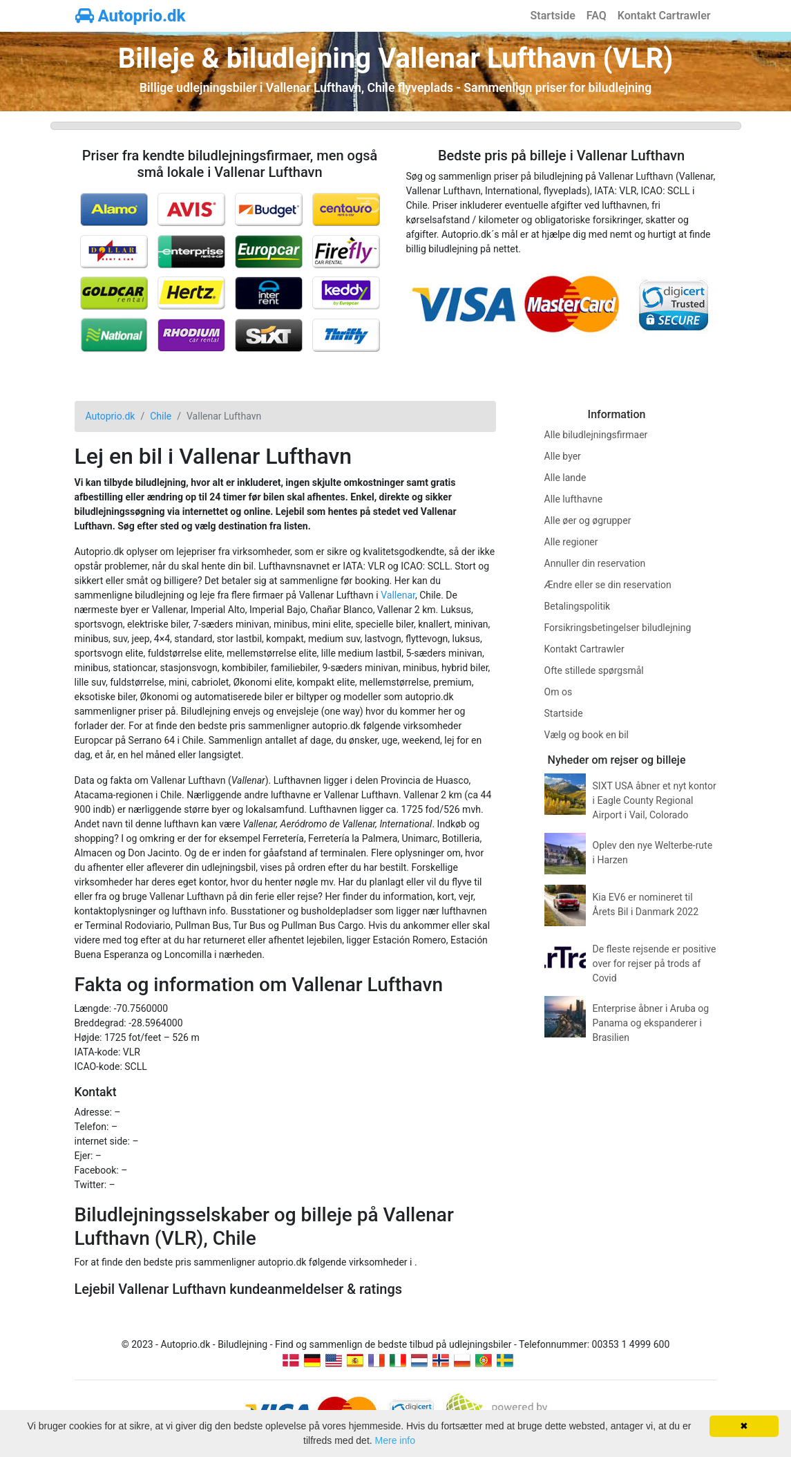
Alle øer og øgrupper (587, 520)
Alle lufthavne (573, 499)
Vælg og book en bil (586, 734)
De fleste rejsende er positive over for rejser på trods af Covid (654, 963)
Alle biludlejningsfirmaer (596, 434)
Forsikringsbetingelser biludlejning (618, 627)
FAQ (597, 15)
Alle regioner (571, 541)
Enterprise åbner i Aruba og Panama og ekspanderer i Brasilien (651, 1023)
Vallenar (398, 595)
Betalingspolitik (577, 606)
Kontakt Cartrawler (664, 15)
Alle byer (562, 456)
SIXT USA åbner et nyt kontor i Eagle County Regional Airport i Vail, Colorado (654, 800)
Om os (558, 691)
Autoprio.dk (130, 16)
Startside (553, 15)
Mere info (395, 1440)
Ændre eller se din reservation (607, 584)
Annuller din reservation (595, 563)
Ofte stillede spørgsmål (594, 670)
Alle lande (565, 477)
